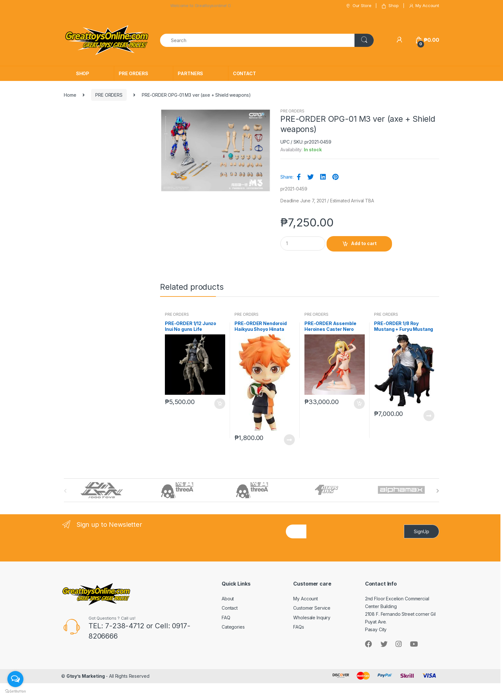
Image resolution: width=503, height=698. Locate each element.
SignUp (421, 531)
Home (70, 95)
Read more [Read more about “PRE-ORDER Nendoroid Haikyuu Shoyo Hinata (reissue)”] (289, 439)
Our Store (358, 5)
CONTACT (244, 73)
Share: (287, 177)
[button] (263, 115)
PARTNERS (190, 73)
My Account (424, 5)
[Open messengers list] (15, 679)
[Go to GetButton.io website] (15, 691)
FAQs (298, 627)
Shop (389, 5)
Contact (230, 608)
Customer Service (311, 608)
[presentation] (355, 552)
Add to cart (364, 243)
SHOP (82, 73)
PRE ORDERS (133, 73)
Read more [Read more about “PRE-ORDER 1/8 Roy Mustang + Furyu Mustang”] (428, 415)
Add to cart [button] (219, 403)
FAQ (226, 617)
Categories (233, 627)
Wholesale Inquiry (311, 617)
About (228, 598)
